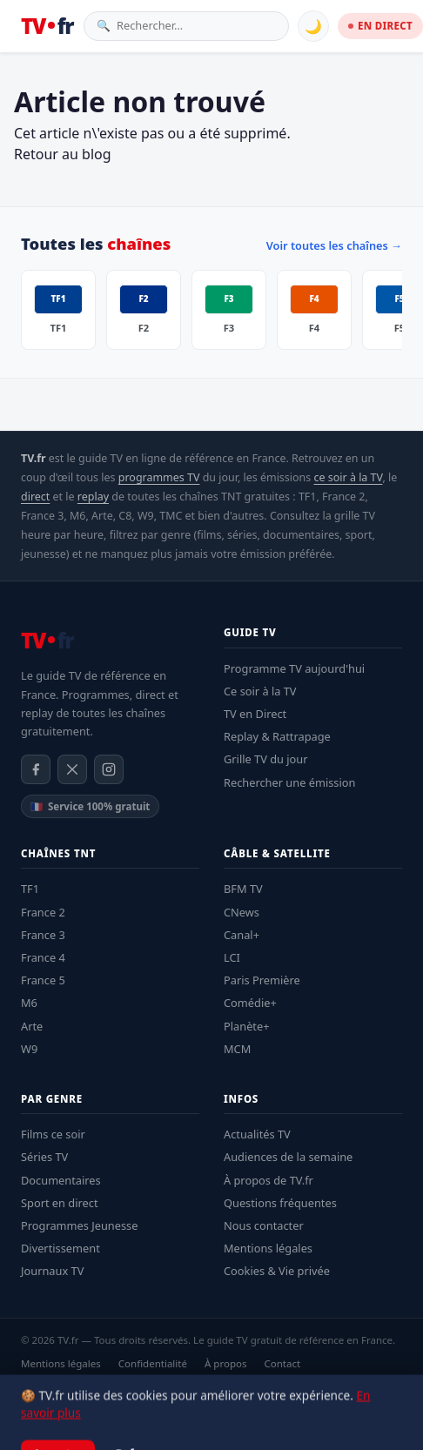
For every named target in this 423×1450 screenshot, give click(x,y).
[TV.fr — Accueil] (47, 26)
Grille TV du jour (266, 759)
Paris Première (262, 980)
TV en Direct (255, 714)
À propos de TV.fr (268, 1180)
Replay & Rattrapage (277, 736)
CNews (241, 912)
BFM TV (243, 888)
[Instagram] (109, 769)
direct (35, 496)
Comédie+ (250, 1002)
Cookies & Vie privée (277, 1271)
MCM (237, 1049)
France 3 (43, 935)
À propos (226, 1363)
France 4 (43, 957)
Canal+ (241, 935)
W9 (29, 1049)
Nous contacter (264, 1225)
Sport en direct (59, 1203)
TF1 (30, 888)
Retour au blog (62, 154)
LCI (232, 957)
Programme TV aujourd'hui (294, 668)
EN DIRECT (380, 25)
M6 (29, 1002)
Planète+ (247, 1026)
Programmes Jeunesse (79, 1225)
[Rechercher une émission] (196, 25)
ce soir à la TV (348, 477)
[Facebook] (35, 769)
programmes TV (159, 477)
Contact (282, 1363)
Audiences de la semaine (288, 1157)
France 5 (43, 980)
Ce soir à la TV (260, 691)
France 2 (43, 912)
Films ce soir (53, 1134)
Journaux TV (52, 1271)
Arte (32, 1026)
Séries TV (44, 1157)
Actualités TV (257, 1134)
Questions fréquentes (280, 1203)
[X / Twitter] (72, 769)
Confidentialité (152, 1363)
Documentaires (61, 1180)
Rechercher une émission (289, 782)
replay (93, 496)
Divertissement (60, 1248)
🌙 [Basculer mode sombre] (313, 26)
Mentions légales (268, 1248)
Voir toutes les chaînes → (334, 245)
